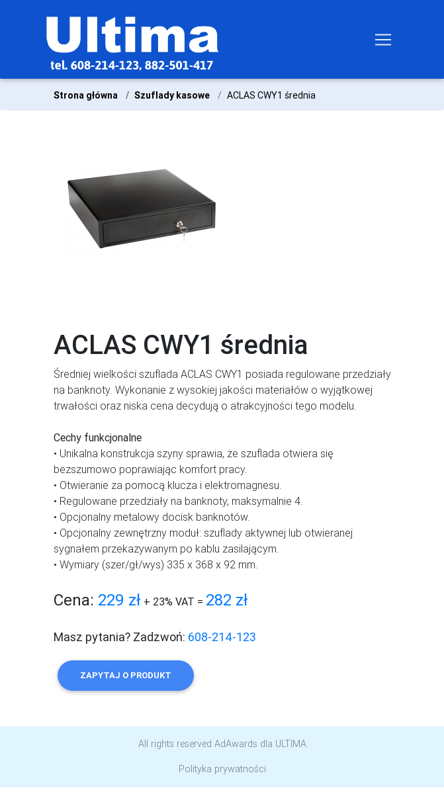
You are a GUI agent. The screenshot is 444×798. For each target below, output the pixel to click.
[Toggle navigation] (383, 39)
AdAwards (235, 744)
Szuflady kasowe (172, 95)
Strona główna (86, 95)
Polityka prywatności (222, 769)
